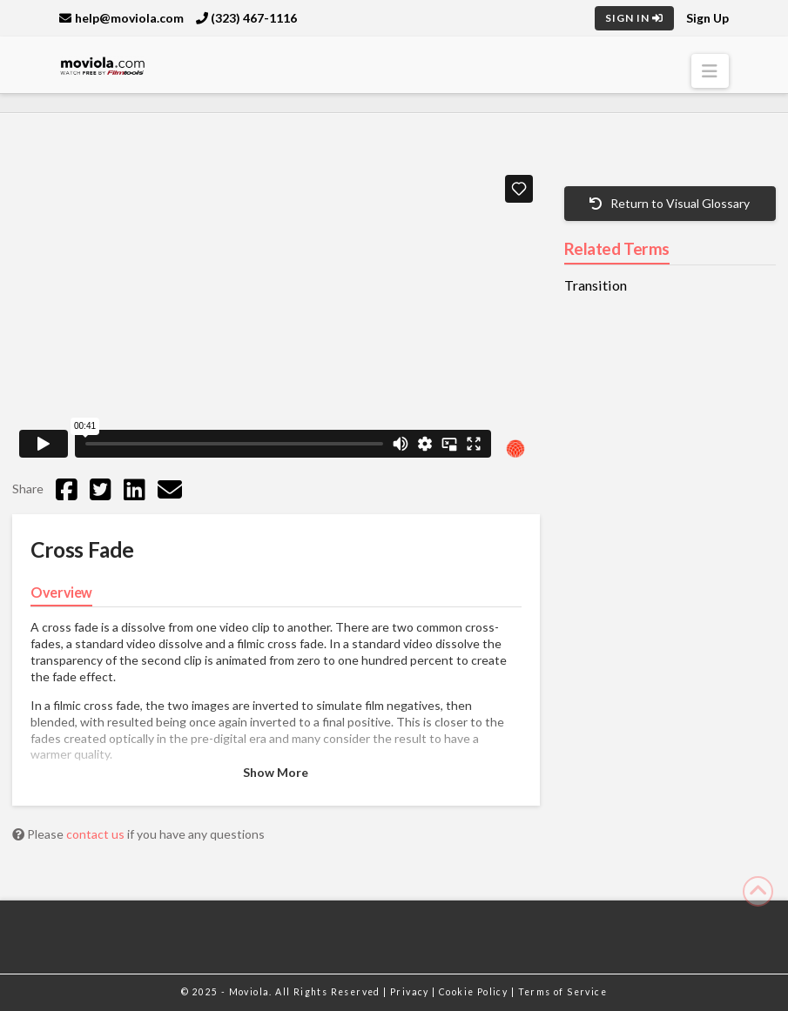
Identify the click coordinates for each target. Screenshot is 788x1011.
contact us (96, 834)
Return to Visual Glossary (669, 203)
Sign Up (707, 17)
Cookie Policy (475, 992)
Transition (595, 285)
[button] (710, 71)
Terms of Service (562, 992)
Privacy (411, 992)
